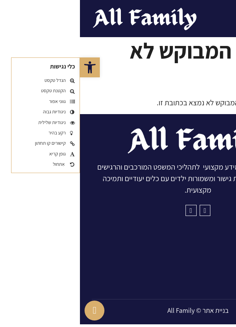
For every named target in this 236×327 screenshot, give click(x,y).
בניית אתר (135, 312)
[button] (10, 67)
